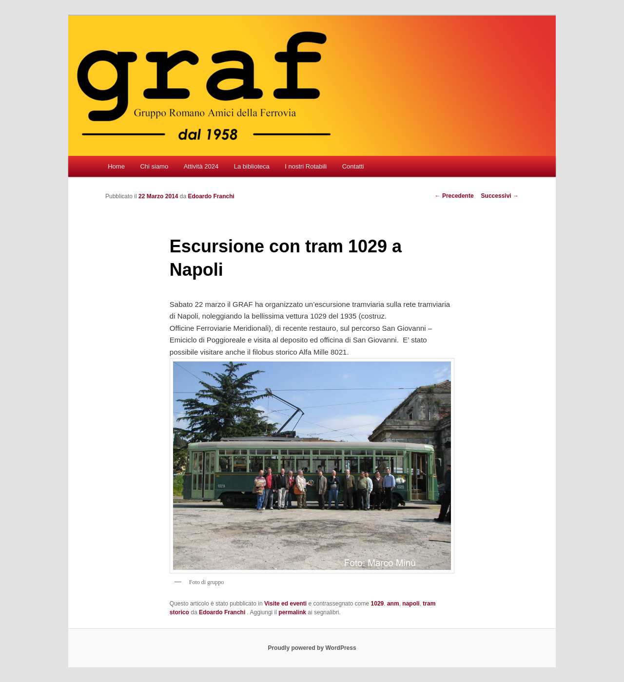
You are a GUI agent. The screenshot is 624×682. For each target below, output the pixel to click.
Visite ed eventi (285, 603)
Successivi (500, 195)
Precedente (454, 195)
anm (393, 603)
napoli (410, 603)
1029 (377, 603)
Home (116, 166)
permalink (292, 612)
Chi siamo (154, 166)
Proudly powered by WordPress (312, 647)
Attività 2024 (201, 166)
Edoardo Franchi (211, 196)
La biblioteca (252, 166)
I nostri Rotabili (306, 166)
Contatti (353, 166)
